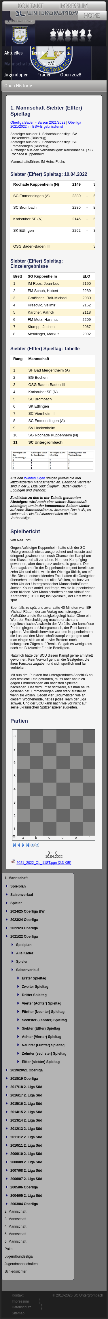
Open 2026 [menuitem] (70, 75)
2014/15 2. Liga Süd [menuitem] (26, 1112)
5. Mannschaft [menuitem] (15, 1234)
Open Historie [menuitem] (18, 85)
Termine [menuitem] (39, 53)
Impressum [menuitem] (20, 1301)
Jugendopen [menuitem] (16, 75)
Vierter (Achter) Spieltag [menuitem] (41, 1003)
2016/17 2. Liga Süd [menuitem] (26, 1095)
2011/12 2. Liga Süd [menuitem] (26, 1137)
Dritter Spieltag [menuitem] (34, 995)
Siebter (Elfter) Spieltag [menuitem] (41, 1028)
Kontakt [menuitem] (18, 1295)
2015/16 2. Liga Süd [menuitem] (26, 1104)
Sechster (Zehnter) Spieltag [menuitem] (44, 1020)
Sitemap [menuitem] (18, 1313)
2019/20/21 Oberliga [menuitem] (26, 1070)
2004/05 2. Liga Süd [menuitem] (26, 1196)
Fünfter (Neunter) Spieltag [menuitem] (43, 1012)
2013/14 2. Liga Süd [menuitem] (26, 1120)
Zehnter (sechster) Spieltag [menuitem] (44, 1054)
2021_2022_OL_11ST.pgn (43, 863)
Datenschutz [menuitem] (21, 1307)
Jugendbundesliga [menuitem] (19, 1256)
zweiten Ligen (34, 478)
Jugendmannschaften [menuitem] (21, 1264)
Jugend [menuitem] (49, 64)
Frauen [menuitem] (44, 75)
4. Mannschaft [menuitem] (15, 1226)
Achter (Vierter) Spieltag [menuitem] (41, 1037)
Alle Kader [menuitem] (24, 953)
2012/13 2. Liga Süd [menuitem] (26, 1129)
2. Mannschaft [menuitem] (15, 1211)
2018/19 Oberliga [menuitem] (24, 1079)
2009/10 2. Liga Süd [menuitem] (26, 1154)
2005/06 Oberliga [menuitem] (24, 1187)
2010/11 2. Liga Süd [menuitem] (26, 1145)
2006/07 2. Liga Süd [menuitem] (26, 1179)
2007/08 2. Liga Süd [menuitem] (26, 1171)
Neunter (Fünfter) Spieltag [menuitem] (43, 1045)
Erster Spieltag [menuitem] (34, 978)
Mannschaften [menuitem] (19, 64)
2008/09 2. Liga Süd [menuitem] (26, 1162)
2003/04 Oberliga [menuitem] (24, 1204)
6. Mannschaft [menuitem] (15, 1241)
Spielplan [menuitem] (18, 886)
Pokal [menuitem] (9, 1249)
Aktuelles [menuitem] (13, 53)
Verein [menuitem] (62, 53)
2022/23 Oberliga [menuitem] (24, 928)
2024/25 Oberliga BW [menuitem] (27, 911)
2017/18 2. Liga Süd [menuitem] (26, 1087)
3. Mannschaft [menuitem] (15, 1219)
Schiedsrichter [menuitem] (15, 1271)
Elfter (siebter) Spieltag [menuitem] (41, 1062)
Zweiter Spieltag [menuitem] (35, 987)
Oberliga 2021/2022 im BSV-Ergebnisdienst (45, 124)
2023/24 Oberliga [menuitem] (24, 920)
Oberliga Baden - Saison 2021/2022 (37, 122)
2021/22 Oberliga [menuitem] (24, 936)
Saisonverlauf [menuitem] (21, 895)
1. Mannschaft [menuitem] (16, 878)
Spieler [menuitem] (16, 903)
